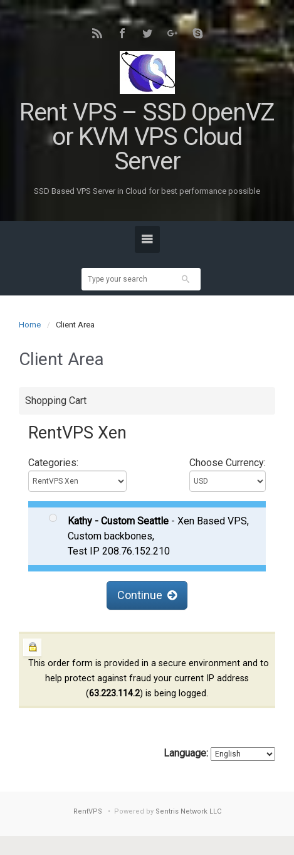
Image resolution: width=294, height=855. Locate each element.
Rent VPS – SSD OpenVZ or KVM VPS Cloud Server (147, 137)
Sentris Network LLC (188, 811)
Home (30, 324)
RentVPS (87, 811)
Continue (147, 595)
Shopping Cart (56, 400)
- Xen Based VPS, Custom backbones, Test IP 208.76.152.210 (149, 535)
